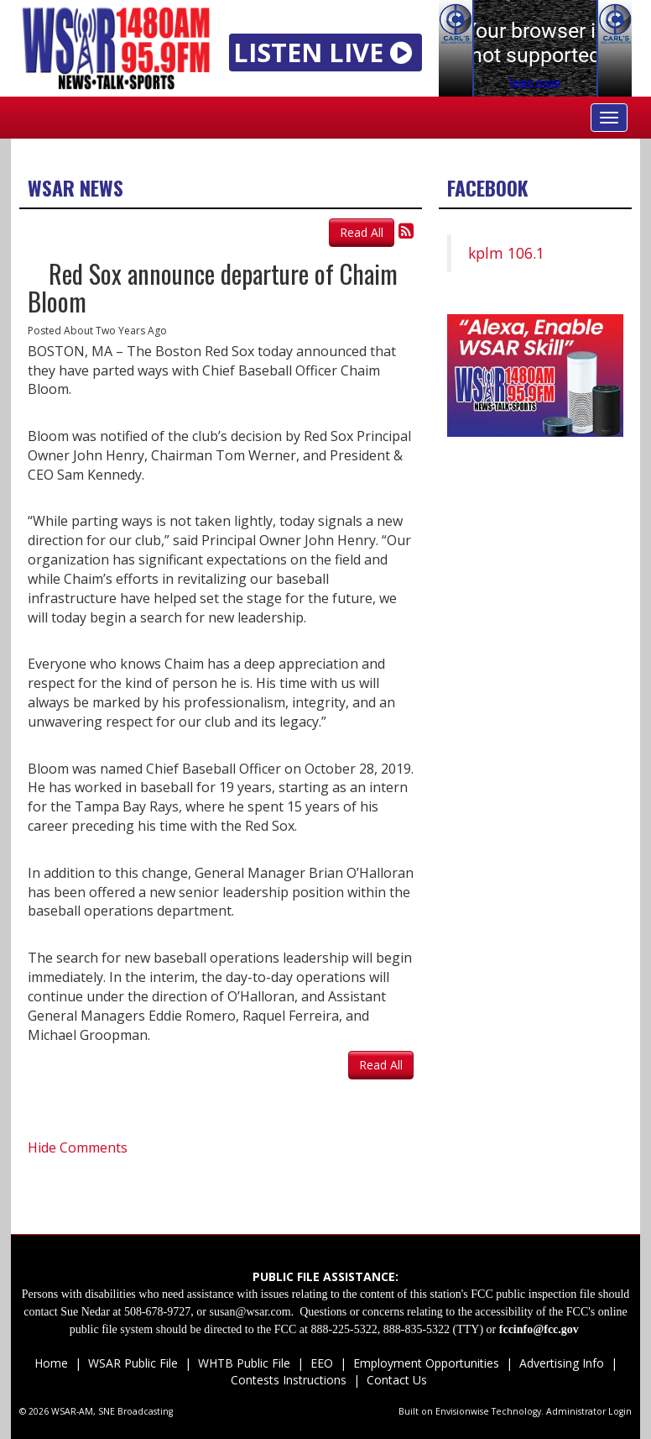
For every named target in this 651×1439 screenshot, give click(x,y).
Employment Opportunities (426, 1363)
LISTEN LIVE (326, 52)
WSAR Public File (133, 1363)
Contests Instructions (288, 1380)
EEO (321, 1363)
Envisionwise (462, 1411)
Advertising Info (561, 1363)
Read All (361, 232)
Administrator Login (589, 1411)
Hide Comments (78, 1147)
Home (51, 1363)
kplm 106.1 (506, 253)
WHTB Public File (244, 1363)
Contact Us (395, 1380)
